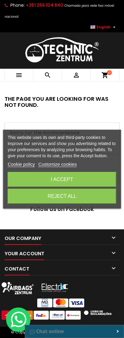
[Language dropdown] (103, 27)
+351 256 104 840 (44, 5)
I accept (62, 179)
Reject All (62, 196)
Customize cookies (57, 164)
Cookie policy (21, 164)
